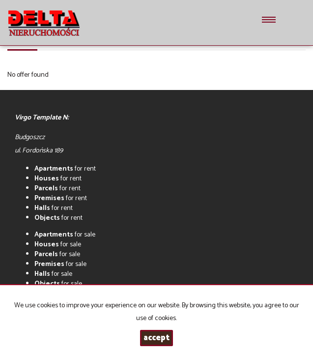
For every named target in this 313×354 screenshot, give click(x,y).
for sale (64, 234)
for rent (65, 169)
